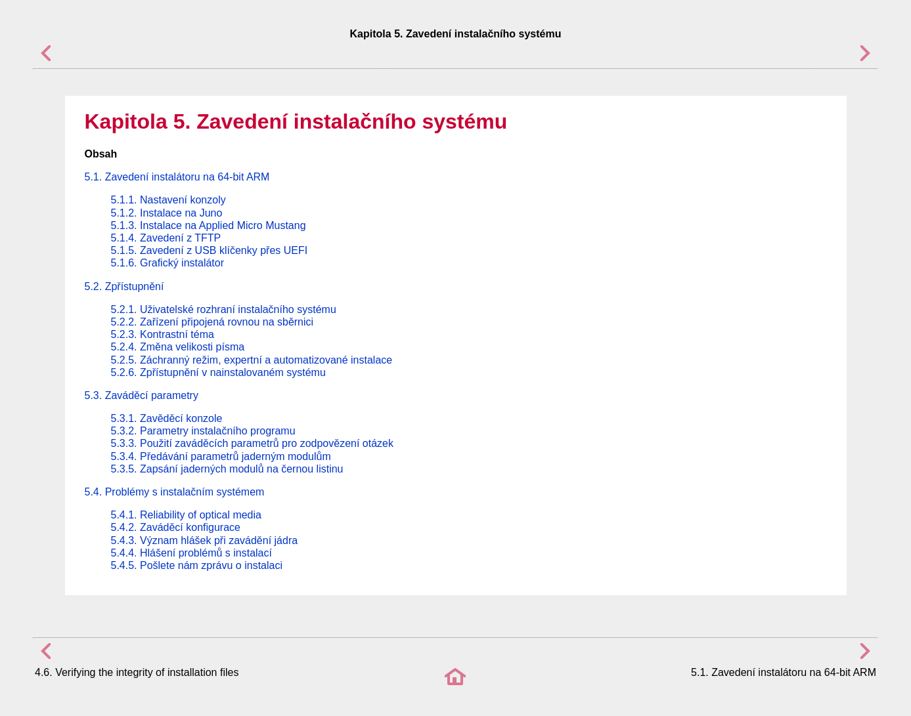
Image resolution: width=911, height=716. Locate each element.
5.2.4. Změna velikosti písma (178, 346)
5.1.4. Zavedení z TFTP (166, 237)
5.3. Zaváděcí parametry (141, 395)
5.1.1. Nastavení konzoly (168, 199)
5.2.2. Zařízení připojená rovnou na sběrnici (212, 321)
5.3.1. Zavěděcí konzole (167, 418)
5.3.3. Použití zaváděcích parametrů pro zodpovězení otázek (252, 443)
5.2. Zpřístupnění (124, 286)
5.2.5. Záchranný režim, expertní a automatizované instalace (252, 360)
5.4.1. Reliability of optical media (186, 514)
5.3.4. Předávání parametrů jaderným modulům (221, 456)
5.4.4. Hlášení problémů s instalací (191, 552)
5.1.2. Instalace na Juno (167, 213)
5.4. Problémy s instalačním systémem (175, 491)
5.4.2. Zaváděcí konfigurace (175, 527)
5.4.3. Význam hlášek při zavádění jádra (204, 540)
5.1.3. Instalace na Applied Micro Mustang (208, 225)
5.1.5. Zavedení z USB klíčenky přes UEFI (209, 250)
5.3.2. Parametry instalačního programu (203, 430)
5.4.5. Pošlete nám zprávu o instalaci (196, 565)
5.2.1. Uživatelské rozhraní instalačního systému (223, 309)
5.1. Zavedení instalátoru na (177, 176)
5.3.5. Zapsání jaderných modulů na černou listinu (227, 468)
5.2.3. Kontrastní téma (162, 334)
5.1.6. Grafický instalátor (168, 262)
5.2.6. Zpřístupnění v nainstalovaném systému (218, 372)
